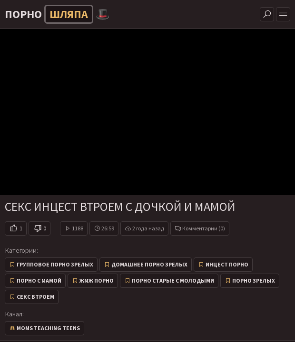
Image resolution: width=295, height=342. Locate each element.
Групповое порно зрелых (55, 264)
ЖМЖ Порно (96, 280)
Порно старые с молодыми (173, 280)
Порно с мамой (39, 280)
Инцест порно (227, 264)
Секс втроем (35, 296)
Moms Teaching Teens (48, 328)
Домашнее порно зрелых (149, 264)
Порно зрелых (253, 280)
